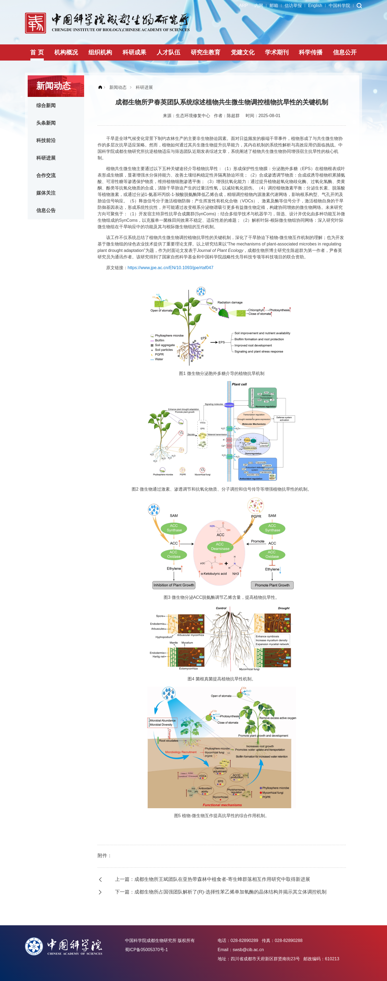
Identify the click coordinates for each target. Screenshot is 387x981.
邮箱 (274, 5)
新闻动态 (118, 87)
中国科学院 (339, 5)
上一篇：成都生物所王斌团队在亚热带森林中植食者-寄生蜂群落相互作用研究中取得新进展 (212, 879)
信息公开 (345, 52)
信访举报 (293, 5)
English (315, 5)
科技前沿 (46, 140)
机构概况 (66, 52)
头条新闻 (46, 123)
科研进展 (46, 158)
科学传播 (310, 52)
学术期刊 (277, 52)
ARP (243, 5)
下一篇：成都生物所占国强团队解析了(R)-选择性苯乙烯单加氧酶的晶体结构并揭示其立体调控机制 (221, 892)
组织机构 (100, 52)
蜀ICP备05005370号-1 (146, 949)
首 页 (37, 52)
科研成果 (134, 52)
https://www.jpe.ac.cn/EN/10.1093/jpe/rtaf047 (170, 267)
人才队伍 (168, 52)
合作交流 (46, 175)
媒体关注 (46, 193)
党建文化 (243, 52)
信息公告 (46, 210)
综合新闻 (46, 105)
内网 (259, 5)
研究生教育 (205, 52)
